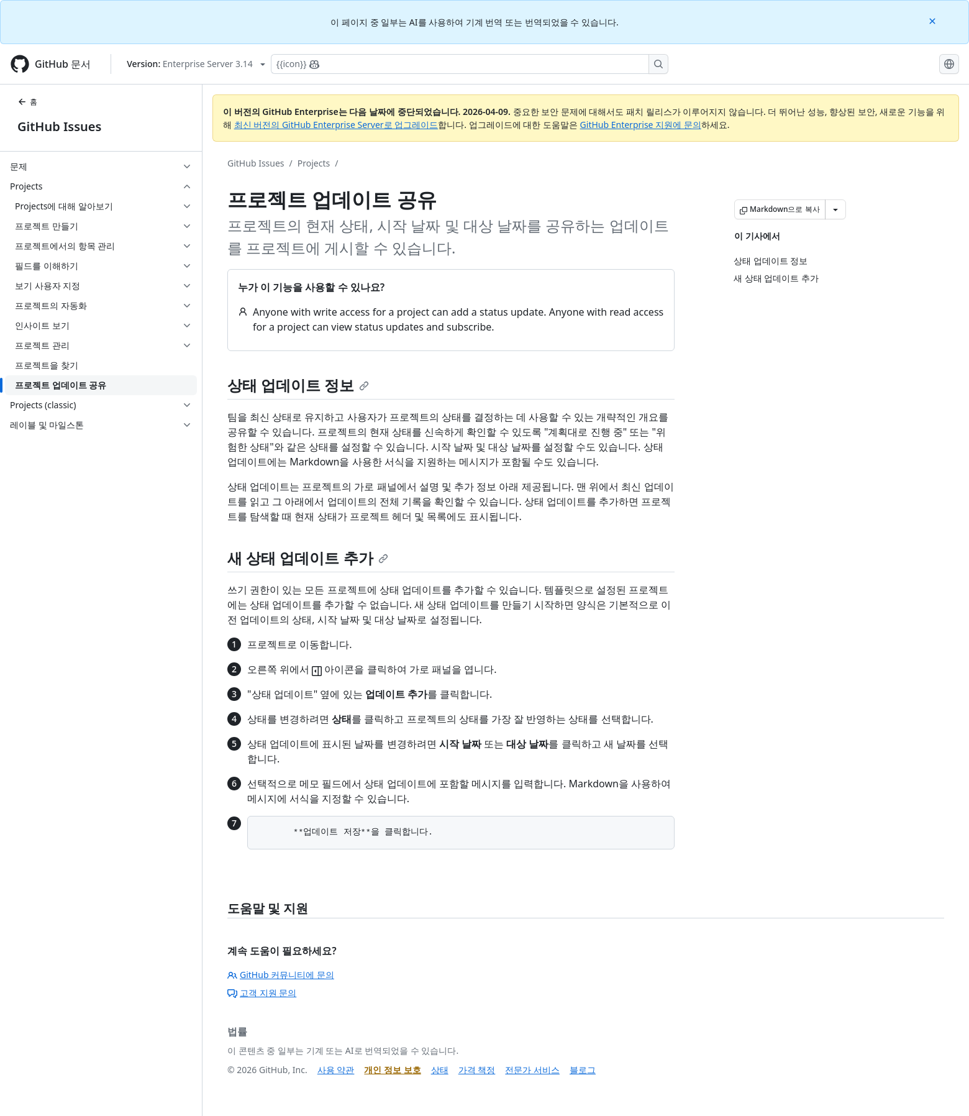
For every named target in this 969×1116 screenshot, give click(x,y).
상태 (439, 1070)
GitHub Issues (59, 126)
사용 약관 (336, 1070)
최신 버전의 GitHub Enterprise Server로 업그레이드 (336, 124)
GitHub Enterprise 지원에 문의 (640, 124)
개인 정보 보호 (392, 1070)
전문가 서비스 (532, 1070)
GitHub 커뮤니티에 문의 (280, 975)
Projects (314, 163)
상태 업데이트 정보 (298, 385)
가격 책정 (477, 1070)
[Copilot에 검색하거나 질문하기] (469, 64)
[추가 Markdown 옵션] (835, 209)
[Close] (934, 20)
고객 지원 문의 (261, 993)
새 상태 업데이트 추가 (307, 557)
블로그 (583, 1070)
